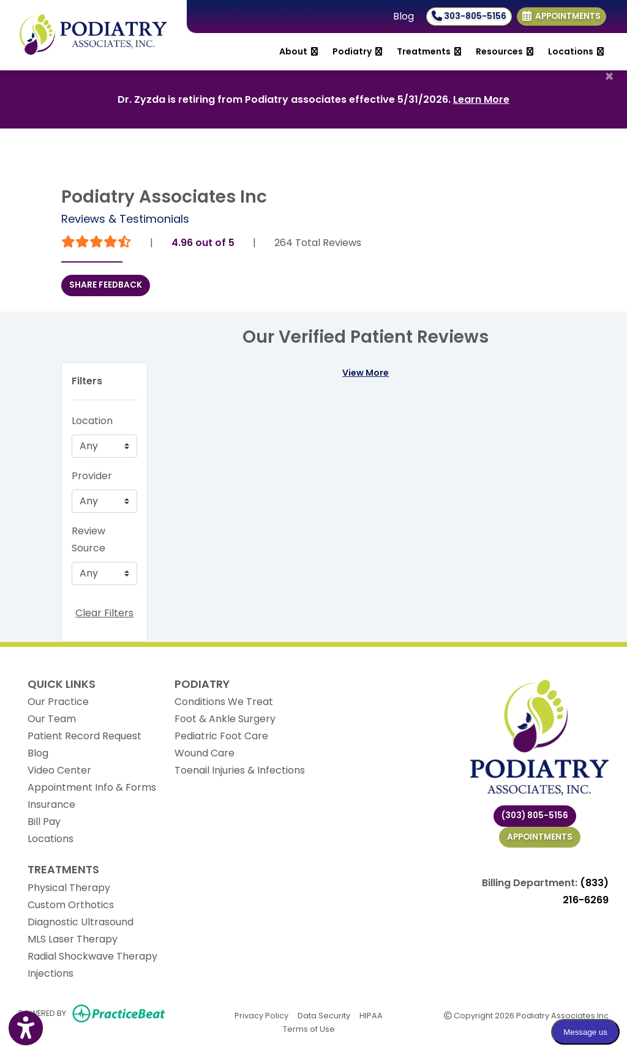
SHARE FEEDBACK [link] (105, 285)
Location (92, 421)
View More (365, 373)
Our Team (52, 719)
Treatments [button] (429, 51)
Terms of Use (309, 1028)
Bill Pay (44, 822)
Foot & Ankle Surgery (225, 719)
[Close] (609, 76)
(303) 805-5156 (534, 815)
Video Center (59, 770)
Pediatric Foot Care (221, 736)
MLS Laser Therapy (73, 939)
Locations (50, 839)
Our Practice (58, 702)
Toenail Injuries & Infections (240, 770)
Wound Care (205, 753)
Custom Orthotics (71, 905)
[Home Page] (93, 35)
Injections (50, 973)
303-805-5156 (469, 16)
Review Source (88, 539)
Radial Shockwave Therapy (92, 956)
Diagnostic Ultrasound (80, 922)
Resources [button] (504, 51)
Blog (403, 16)
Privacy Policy (261, 1015)
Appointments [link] (561, 16)
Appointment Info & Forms (92, 787)
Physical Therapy (69, 888)
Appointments (540, 837)
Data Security (324, 1015)
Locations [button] (576, 51)
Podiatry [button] (357, 51)
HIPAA (371, 1015)
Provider (92, 476)
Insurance (51, 804)
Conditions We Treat (224, 702)
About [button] (298, 51)
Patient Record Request (84, 736)
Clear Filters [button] (104, 613)
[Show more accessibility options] (26, 1029)
